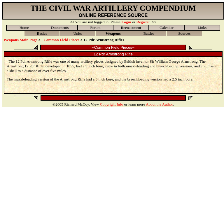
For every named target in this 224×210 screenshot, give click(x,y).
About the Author (159, 104)
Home (24, 27)
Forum (95, 27)
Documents (60, 27)
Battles (148, 33)
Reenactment (131, 27)
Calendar (167, 27)
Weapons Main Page (20, 40)
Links (202, 27)
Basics (42, 33)
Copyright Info (111, 104)
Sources (184, 33)
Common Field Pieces (61, 40)
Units (78, 33)
